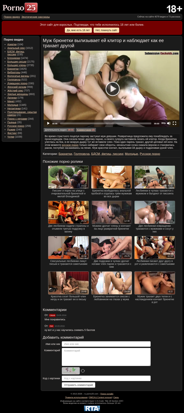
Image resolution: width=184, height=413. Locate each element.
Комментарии (84, 130)
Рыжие (11, 129)
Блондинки (13, 58)
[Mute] (168, 123)
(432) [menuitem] (14, 101)
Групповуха (13, 79)
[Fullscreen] (174, 123)
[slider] (105, 123)
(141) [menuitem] (17, 108)
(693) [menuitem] (21, 94)
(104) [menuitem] (15, 44)
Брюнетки (13, 68)
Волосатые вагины (18, 76)
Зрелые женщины (17, 94)
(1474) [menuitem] (17, 58)
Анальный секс (16, 48)
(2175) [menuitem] (20, 61)
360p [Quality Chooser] (163, 123)
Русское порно (15, 125)
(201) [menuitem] (21, 76)
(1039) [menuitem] (14, 136)
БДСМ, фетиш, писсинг (16, 53)
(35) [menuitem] (14, 122)
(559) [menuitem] (20, 87)
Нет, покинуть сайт (106, 30)
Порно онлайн (106, 394)
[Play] (111, 89)
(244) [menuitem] (20, 118)
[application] (111, 89)
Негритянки (14, 108)
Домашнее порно (17, 83)
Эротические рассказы (35, 16)
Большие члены (16, 65)
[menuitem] (12, 16)
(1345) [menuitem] (16, 104)
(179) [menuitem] (15, 97)
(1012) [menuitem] (20, 48)
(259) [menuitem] (19, 125)
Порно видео (12, 16)
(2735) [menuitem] (20, 65)
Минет (11, 101)
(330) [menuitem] (20, 83)
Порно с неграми (17, 118)
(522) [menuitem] (17, 79)
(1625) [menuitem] (17, 68)
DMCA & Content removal (100, 397)
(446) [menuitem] (17, 72)
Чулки (10, 136)
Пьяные (12, 122)
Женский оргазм (16, 87)
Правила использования (76, 397)
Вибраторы (13, 72)
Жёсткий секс (15, 90)
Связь (116, 397)
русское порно (70, 145)
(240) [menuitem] (14, 129)
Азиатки (12, 44)
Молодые (12, 104)
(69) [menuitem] (14, 133)
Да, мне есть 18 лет (78, 30)
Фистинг (12, 133)
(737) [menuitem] (18, 90)
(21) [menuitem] (22, 113)
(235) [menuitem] (16, 53)
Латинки (12, 97)
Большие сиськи (16, 61)
